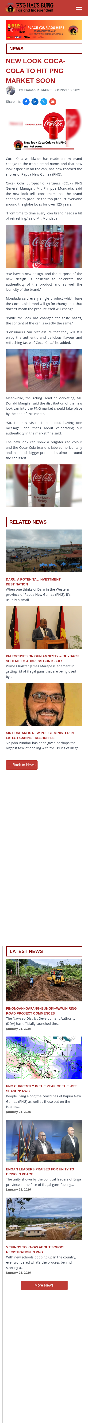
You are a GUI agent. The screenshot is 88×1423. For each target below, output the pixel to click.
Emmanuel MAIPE (38, 90)
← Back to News (21, 765)
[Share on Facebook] (26, 101)
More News (44, 1285)
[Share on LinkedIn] (34, 101)
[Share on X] (43, 101)
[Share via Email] (52, 101)
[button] (11, 30)
